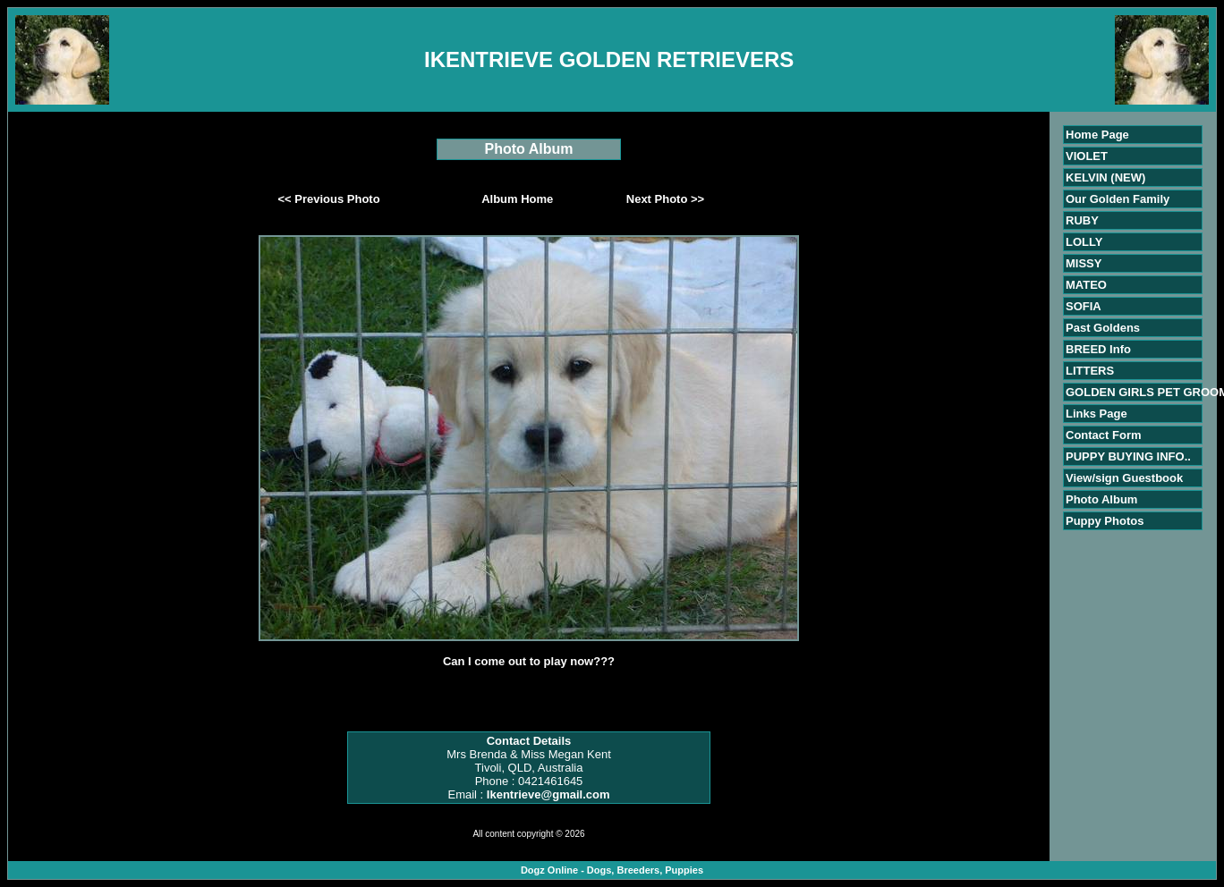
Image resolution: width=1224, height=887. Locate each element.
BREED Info (1098, 349)
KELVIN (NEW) (1105, 177)
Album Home (517, 199)
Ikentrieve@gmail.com (548, 794)
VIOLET (1087, 156)
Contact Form (1104, 435)
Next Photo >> (665, 199)
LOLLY (1084, 242)
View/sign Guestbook (1124, 478)
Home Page (1097, 134)
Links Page (1096, 413)
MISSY (1083, 263)
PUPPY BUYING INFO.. (1128, 456)
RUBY (1082, 220)
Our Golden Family (1117, 199)
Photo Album (1101, 499)
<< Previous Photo (329, 199)
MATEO (1086, 284)
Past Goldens (1103, 327)
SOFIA (1083, 306)
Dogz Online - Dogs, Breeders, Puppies (612, 870)
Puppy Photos (1104, 521)
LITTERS (1090, 370)
